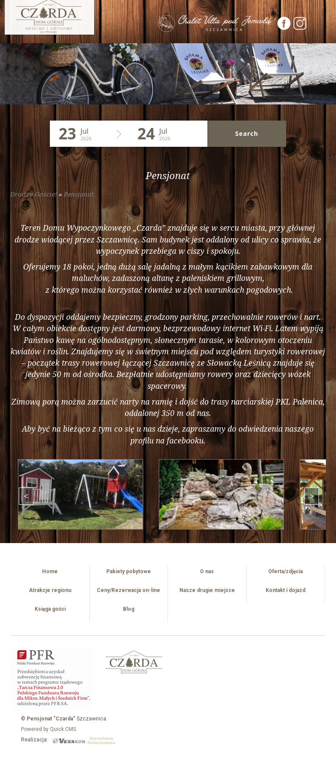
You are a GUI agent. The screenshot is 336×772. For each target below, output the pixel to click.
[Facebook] (284, 28)
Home (50, 571)
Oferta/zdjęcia (285, 571)
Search (247, 133)
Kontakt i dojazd (285, 590)
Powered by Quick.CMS (48, 729)
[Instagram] (300, 28)
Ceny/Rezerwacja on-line (128, 590)
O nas (207, 571)
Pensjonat (79, 194)
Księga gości (50, 609)
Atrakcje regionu (50, 590)
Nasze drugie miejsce (207, 590)
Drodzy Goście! (33, 194)
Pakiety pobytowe (128, 571)
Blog (128, 609)
